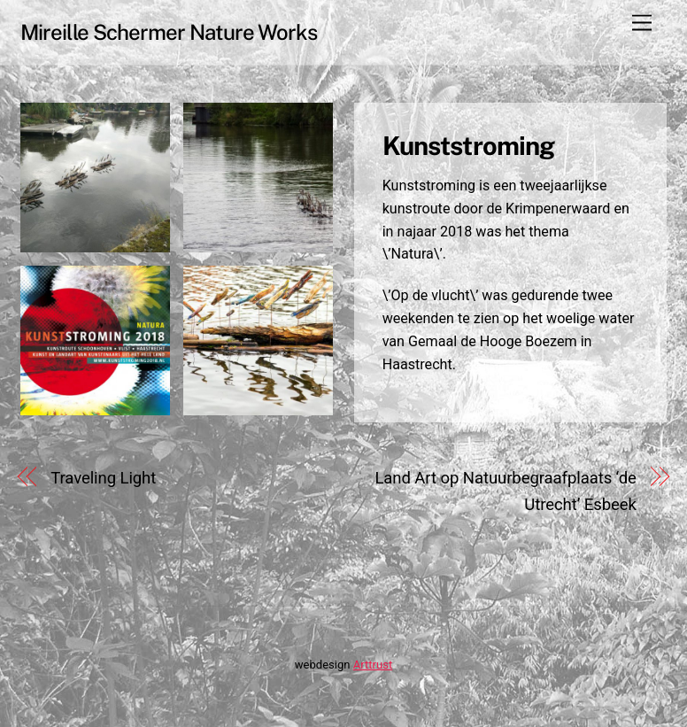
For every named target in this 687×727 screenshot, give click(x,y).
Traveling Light (103, 478)
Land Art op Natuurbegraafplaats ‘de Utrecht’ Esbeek (505, 491)
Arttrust (372, 664)
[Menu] (642, 23)
